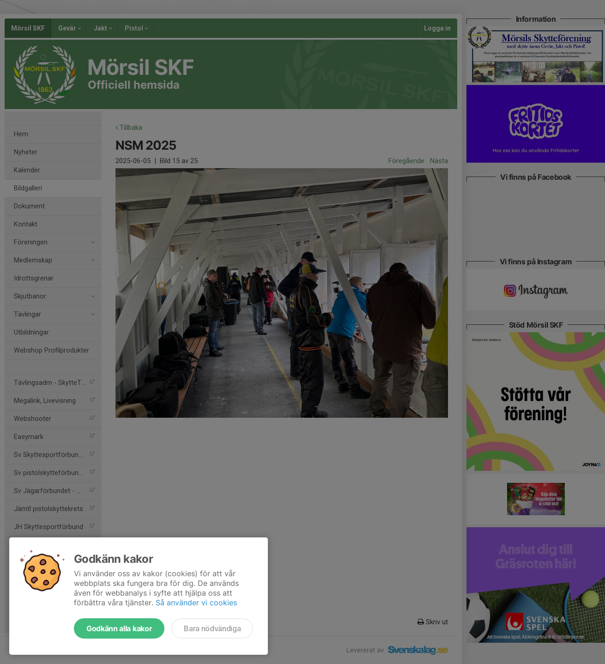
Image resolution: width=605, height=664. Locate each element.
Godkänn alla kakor (119, 628)
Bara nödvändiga (212, 628)
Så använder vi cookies (196, 602)
